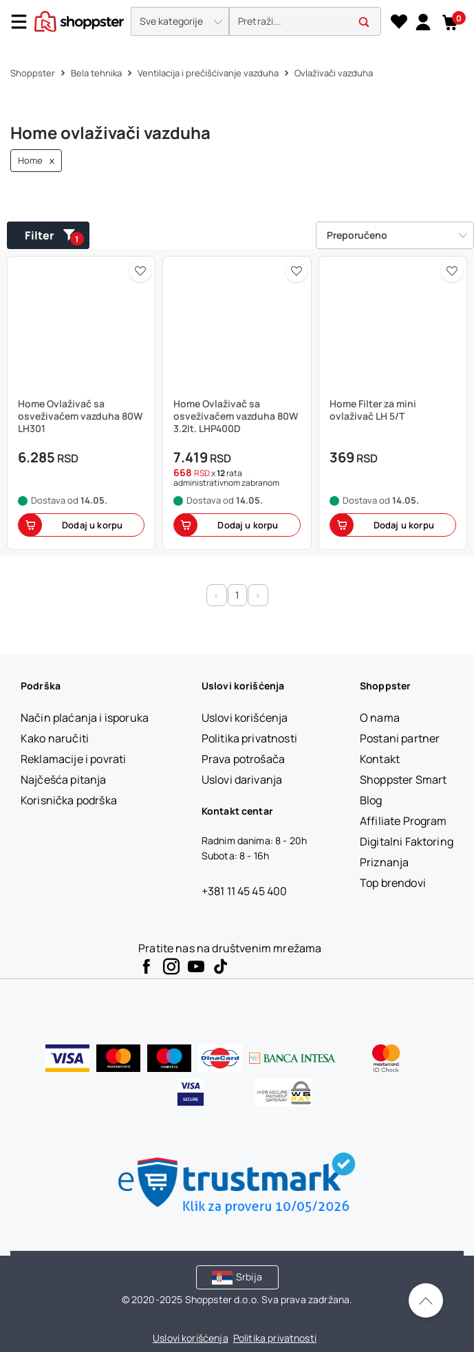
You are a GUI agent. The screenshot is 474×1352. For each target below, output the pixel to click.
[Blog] (371, 800)
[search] (305, 22)
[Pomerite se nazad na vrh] (426, 1300)
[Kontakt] (380, 758)
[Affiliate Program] (403, 820)
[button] (180, 21)
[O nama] (380, 717)
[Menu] (24, 21)
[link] (422, 21)
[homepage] (79, 20)
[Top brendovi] (393, 882)
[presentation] (237, 22)
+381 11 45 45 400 (245, 891)
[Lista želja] (398, 22)
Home (36, 160)
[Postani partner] (400, 738)
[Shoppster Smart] (403, 779)
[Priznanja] (384, 862)
